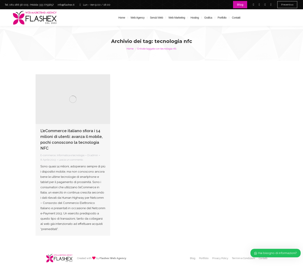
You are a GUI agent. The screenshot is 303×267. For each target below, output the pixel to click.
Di (92, 155)
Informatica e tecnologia (70, 155)
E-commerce (48, 155)
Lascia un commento (71, 159)
